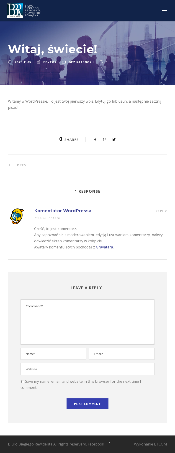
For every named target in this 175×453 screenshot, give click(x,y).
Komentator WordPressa (62, 210)
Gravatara (104, 247)
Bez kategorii (81, 62)
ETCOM (160, 444)
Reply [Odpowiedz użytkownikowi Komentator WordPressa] (161, 211)
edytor (50, 62)
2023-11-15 (23, 62)
